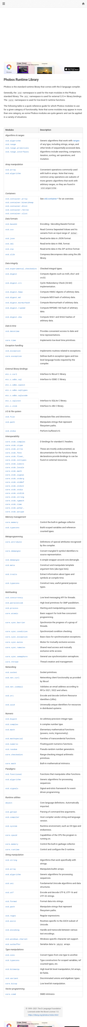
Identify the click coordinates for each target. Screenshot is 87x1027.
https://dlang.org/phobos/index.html (43, 1015)
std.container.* (51, 198)
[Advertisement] (43, 36)
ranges (76, 140)
